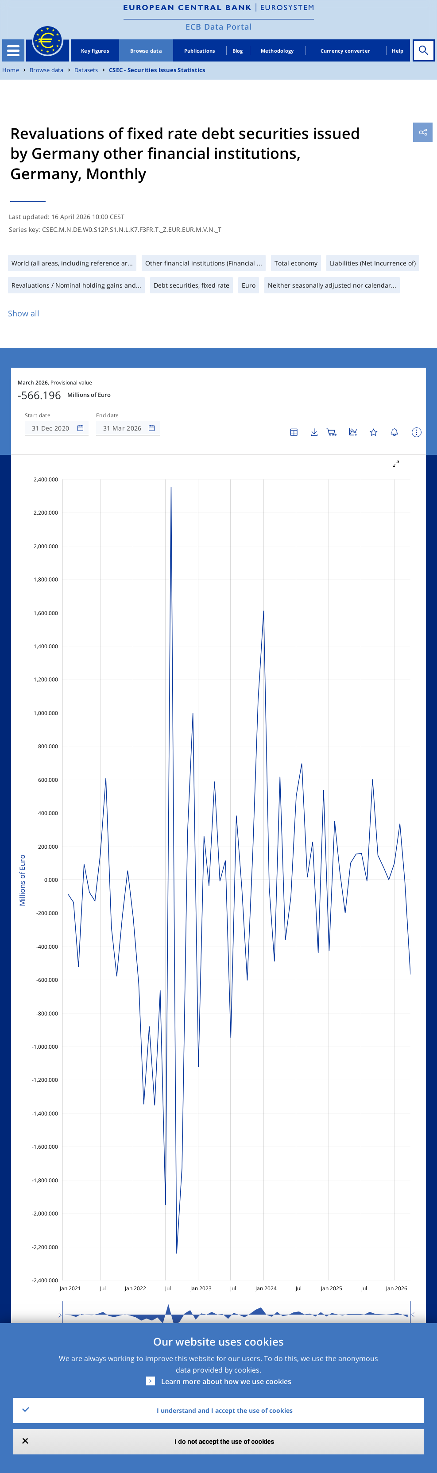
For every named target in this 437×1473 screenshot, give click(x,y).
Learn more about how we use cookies (226, 1381)
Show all (23, 313)
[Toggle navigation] (13, 50)
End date (107, 415)
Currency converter (346, 50)
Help (397, 50)
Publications (199, 50)
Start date (37, 415)
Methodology (277, 50)
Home (10, 70)
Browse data (146, 50)
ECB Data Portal (219, 26)
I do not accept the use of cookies (225, 1441)
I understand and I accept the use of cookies (225, 1410)
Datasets (86, 70)
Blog (237, 50)
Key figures (95, 50)
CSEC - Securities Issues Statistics (157, 70)
